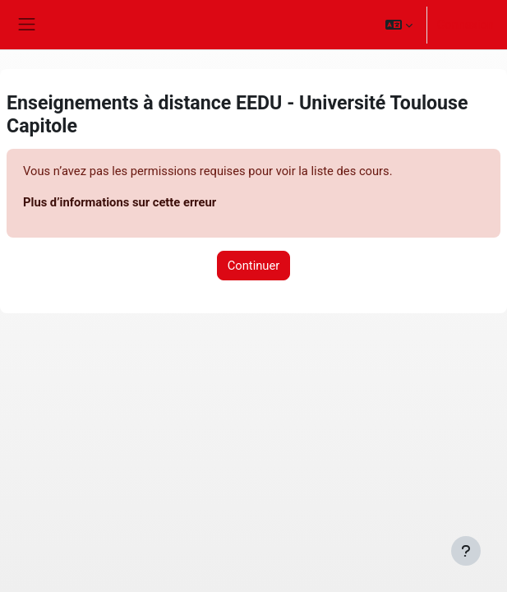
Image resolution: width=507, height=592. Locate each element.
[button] (399, 24)
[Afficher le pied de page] (466, 551)
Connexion (465, 24)
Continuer (254, 265)
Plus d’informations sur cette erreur (119, 202)
